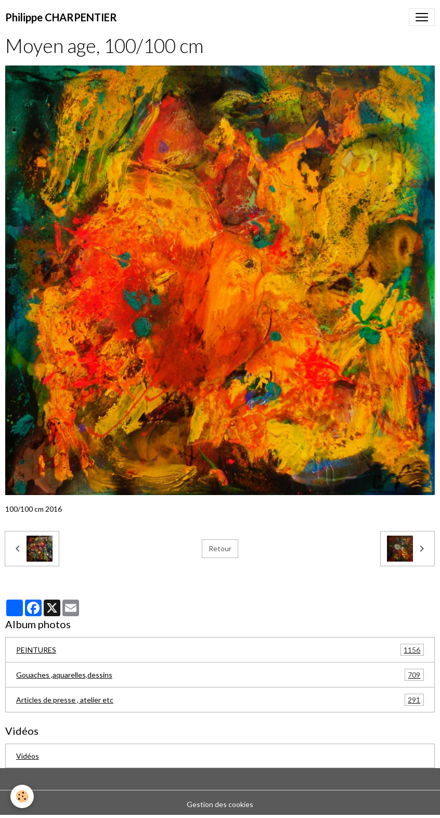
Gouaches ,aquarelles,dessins (220, 675)
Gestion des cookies (220, 804)
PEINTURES (220, 650)
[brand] (61, 17)
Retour (220, 548)
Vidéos (27, 755)
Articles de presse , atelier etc (220, 700)
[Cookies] (22, 796)
